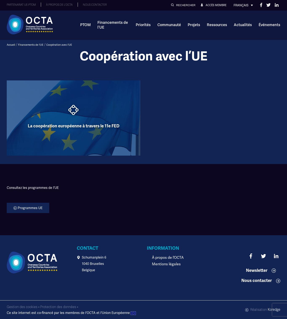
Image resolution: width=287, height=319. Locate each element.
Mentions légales (165, 264)
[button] (183, 5)
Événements (269, 25)
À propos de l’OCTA (166, 257)
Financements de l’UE (112, 25)
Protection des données (58, 307)
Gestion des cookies (22, 307)
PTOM (85, 25)
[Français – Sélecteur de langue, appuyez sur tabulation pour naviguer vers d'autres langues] (243, 5)
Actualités (243, 25)
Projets (194, 25)
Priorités (143, 25)
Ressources (217, 25)
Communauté (169, 25)
